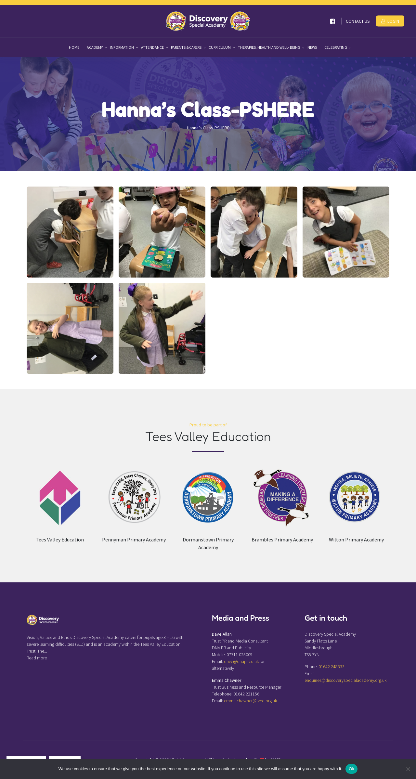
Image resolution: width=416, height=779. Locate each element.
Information (122, 47)
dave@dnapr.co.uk (241, 661)
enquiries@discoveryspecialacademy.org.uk (345, 680)
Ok (351, 768)
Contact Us (358, 21)
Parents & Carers (186, 47)
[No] (408, 769)
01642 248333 (331, 666)
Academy (95, 47)
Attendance (152, 47)
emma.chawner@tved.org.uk (250, 701)
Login (390, 21)
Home (74, 47)
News (312, 47)
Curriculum (220, 47)
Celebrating (335, 47)
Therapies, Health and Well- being (269, 47)
